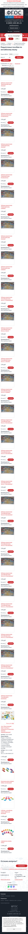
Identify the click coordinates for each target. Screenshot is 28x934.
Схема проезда (19, 879)
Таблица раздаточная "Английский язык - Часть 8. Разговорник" (7, 513)
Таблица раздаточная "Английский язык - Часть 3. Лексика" (6, 360)
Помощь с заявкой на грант (11, 900)
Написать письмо (12, 889)
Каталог (9, 43)
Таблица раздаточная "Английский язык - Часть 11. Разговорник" (7, 605)
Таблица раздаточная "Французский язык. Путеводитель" (6, 115)
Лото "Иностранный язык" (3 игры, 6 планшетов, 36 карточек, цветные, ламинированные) (7, 729)
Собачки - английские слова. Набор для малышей (6, 812)
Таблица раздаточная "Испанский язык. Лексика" (6, 237)
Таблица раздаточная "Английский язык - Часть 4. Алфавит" (6, 391)
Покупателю (4, 898)
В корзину (10, 92)
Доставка (19, 900)
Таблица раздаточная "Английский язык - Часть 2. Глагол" (6, 329)
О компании (7, 896)
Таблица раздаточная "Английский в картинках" (6, 697)
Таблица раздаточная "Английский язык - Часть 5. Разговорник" (7, 421)
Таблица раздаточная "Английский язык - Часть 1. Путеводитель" (7, 299)
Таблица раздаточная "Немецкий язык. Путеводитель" (6, 176)
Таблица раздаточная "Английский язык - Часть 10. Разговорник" (7, 575)
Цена (2, 57)
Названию (17, 63)
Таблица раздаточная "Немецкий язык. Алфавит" (6, 207)
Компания (3, 894)
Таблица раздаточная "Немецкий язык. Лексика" (6, 146)
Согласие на (14, 869)
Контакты (13, 896)
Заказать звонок (14, 28)
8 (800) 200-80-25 (14, 23)
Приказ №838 (4, 54)
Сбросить (6, 60)
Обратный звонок (5, 879)
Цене (11, 63)
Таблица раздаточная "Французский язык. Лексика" (6, 84)
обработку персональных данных (18, 869)
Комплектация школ (5, 903)
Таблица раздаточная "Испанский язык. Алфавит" (6, 268)
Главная (3, 43)
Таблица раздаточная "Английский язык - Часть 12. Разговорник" (7, 636)
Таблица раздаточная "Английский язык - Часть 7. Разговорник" (7, 483)
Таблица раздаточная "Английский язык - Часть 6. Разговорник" (7, 452)
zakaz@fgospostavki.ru (14, 25)
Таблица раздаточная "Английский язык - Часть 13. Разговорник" (7, 666)
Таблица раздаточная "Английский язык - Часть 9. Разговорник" (7, 544)
